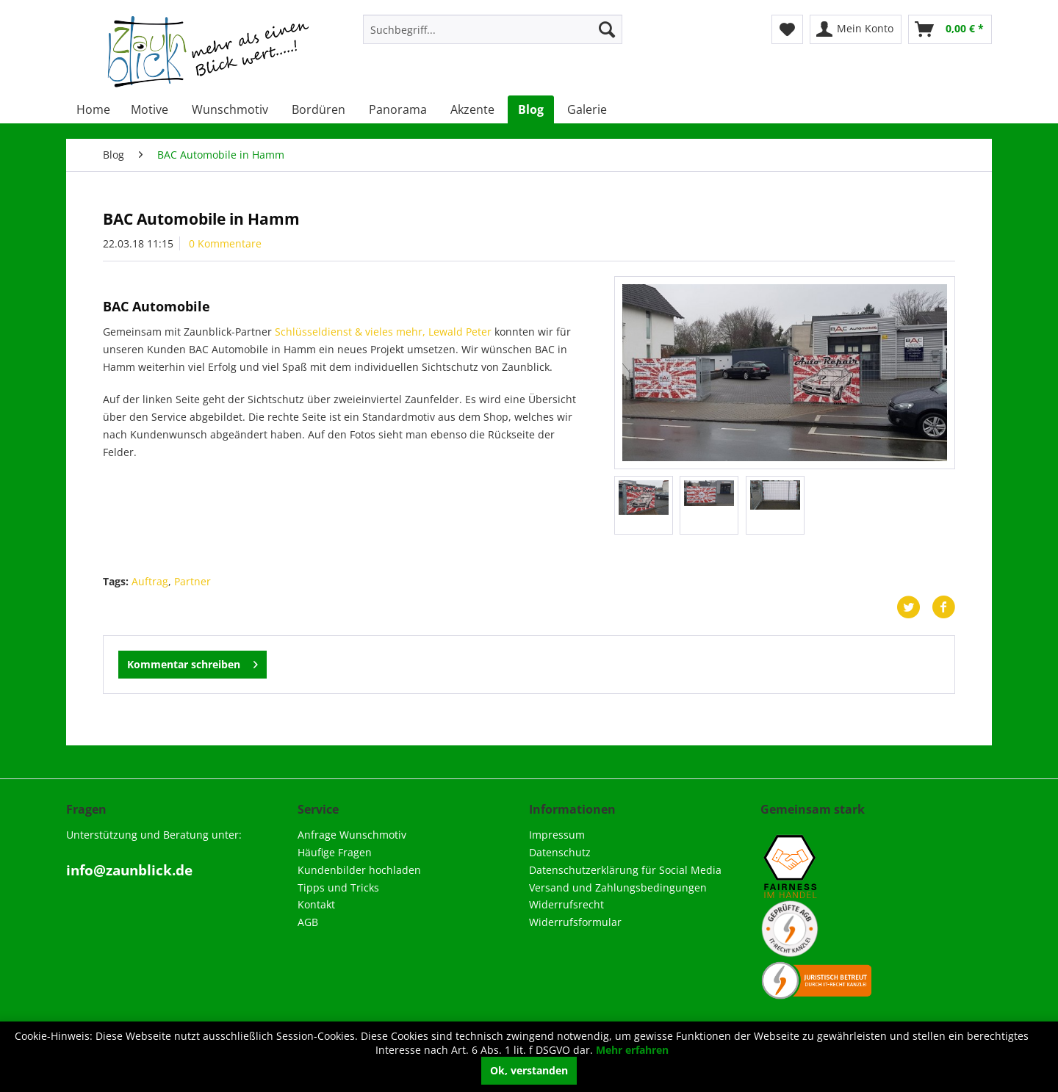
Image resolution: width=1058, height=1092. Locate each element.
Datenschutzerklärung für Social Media (625, 870)
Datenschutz (560, 852)
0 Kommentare (225, 243)
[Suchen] (606, 29)
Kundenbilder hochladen (359, 870)
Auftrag (150, 581)
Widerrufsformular (575, 922)
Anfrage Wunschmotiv (352, 835)
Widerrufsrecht (566, 904)
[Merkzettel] (787, 29)
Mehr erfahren (632, 1050)
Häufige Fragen (335, 852)
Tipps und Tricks (338, 887)
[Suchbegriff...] (492, 29)
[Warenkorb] (950, 29)
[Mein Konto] (856, 29)
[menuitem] (492, 29)
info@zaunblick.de (129, 870)
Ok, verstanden (529, 1070)
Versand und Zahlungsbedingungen (618, 887)
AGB (308, 922)
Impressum (557, 835)
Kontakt (316, 904)
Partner (192, 581)
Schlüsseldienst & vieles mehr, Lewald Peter (383, 332)
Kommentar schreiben (192, 662)
